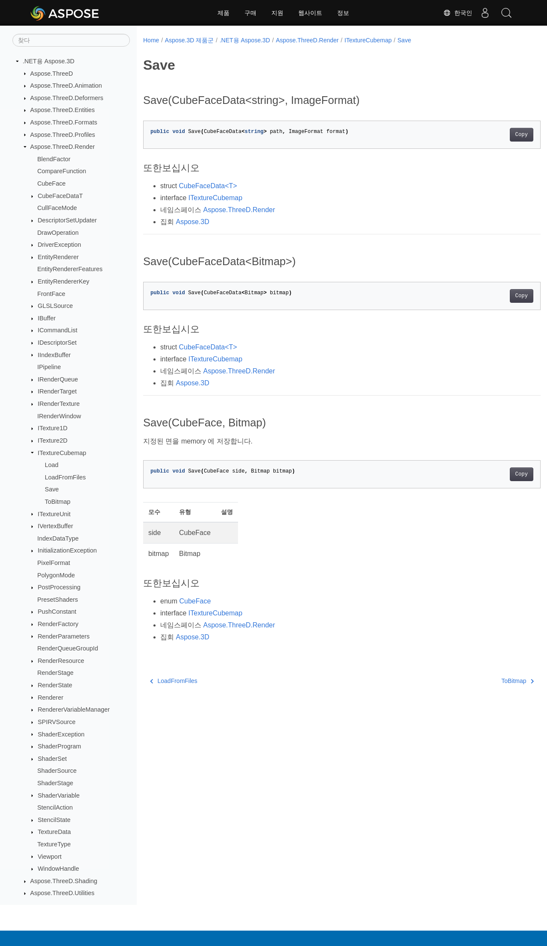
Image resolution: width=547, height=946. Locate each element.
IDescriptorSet (57, 342)
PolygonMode (56, 575)
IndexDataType (58, 538)
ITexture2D (53, 440)
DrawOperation (58, 232)
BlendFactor (54, 159)
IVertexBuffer (55, 526)
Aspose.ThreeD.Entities (62, 109)
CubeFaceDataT (60, 195)
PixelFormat (53, 562)
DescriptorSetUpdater (67, 220)
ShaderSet (52, 758)
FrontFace (51, 293)
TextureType (54, 844)
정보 (343, 12)
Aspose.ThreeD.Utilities (62, 893)
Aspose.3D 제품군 (189, 40)
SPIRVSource (57, 721)
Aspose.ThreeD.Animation (66, 85)
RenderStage (55, 672)
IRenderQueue (58, 379)
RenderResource (61, 660)
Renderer (50, 697)
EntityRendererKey (63, 281)
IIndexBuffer (54, 355)
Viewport (50, 856)
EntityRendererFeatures (70, 269)
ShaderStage (55, 783)
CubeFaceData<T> (208, 185)
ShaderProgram (59, 746)
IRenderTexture (58, 403)
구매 (250, 12)
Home (151, 40)
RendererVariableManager (74, 709)
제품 (223, 12)
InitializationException (67, 550)
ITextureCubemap (62, 452)
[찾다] (71, 40)
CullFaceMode (57, 207)
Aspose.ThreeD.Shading (63, 881)
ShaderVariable (58, 795)
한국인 (457, 13)
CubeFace (51, 183)
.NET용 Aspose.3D (48, 61)
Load (52, 464)
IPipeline (49, 367)
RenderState (55, 685)
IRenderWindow (59, 416)
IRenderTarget (57, 391)
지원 (277, 12)
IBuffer (47, 318)
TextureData (54, 831)
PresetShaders (57, 599)
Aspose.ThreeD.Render (62, 146)
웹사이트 (310, 12)
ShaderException (61, 734)
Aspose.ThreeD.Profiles (62, 134)
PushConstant (57, 611)
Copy (494, 135)
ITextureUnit (54, 514)
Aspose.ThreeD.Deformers (66, 98)
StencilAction (55, 807)
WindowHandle (58, 868)
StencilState (54, 819)
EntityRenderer (58, 257)
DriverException (59, 244)
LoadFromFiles (65, 477)
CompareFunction (61, 171)
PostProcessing (59, 587)
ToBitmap (58, 501)
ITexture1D (53, 428)
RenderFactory (58, 624)
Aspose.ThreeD (51, 73)
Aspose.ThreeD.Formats (63, 122)
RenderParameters (64, 636)
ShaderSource (56, 770)
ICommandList (57, 330)
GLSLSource (55, 305)
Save (52, 489)
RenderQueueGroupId (67, 648)
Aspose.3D (192, 221)
